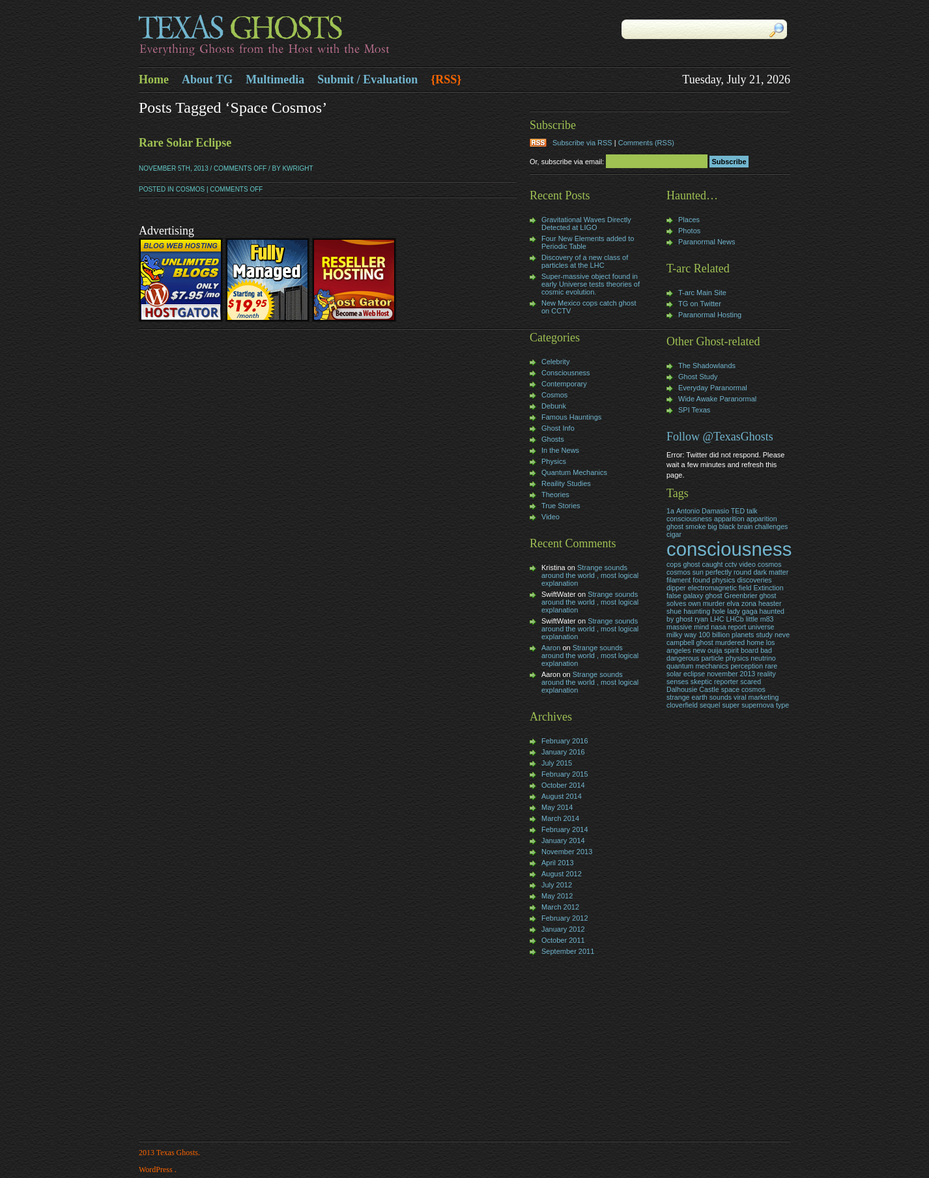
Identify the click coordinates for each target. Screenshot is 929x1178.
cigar (673, 534)
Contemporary (564, 384)
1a (670, 511)
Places (689, 219)
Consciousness (565, 373)
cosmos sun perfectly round (708, 572)
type (782, 705)
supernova (757, 705)
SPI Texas (694, 410)
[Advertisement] (569, 1049)
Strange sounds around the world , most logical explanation (589, 575)
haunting (696, 611)
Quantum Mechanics (574, 472)
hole (718, 611)
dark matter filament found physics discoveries (727, 576)
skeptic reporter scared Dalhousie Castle (713, 685)
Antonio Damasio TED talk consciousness (712, 515)
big (712, 526)
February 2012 (564, 918)
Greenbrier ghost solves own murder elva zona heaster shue (724, 603)
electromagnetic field (720, 588)
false (673, 595)
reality (766, 674)
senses (677, 681)
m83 (767, 619)
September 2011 (567, 951)
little (752, 619)
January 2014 (563, 840)
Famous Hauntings (571, 417)
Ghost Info (558, 428)
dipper (676, 588)
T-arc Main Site (702, 292)
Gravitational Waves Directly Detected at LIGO (586, 223)
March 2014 (560, 818)
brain (745, 526)
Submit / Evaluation (367, 79)
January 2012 (563, 929)
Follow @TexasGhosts (719, 436)
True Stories (560, 506)
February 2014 (564, 829)
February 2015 (564, 774)
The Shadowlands (707, 365)
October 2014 (563, 785)
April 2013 (557, 863)
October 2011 (563, 940)
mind (701, 627)
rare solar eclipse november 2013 (721, 670)
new (699, 650)
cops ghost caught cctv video (711, 564)
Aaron (550, 648)
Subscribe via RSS (582, 143)
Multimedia (275, 79)
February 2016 (564, 741)
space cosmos (743, 689)
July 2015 (556, 763)
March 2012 (560, 907)
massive (679, 627)
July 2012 (556, 885)
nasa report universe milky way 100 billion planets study (720, 631)
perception (746, 666)
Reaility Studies (566, 483)
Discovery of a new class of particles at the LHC (584, 261)
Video (550, 517)
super (730, 705)
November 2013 (566, 851)
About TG (207, 79)
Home (154, 79)
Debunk (553, 406)
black (727, 526)
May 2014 (557, 807)
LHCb (734, 619)
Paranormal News (706, 242)
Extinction (768, 588)
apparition (729, 519)
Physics (553, 461)
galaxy (693, 595)
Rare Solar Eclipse (185, 142)
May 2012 (557, 896)
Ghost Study (698, 377)
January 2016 (563, 752)
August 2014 (561, 796)
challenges (771, 526)
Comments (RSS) (646, 143)
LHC (717, 619)
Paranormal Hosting (709, 315)
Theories (555, 494)
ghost (713, 595)
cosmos (770, 564)
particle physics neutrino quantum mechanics (721, 662)
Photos (689, 231)
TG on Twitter (699, 304)
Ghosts (552, 439)
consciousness (729, 549)
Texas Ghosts (301, 36)
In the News (560, 450)
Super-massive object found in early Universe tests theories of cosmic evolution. (590, 284)
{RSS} (446, 79)
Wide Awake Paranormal (717, 399)
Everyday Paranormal (712, 388)
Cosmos (190, 189)
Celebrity (555, 362)
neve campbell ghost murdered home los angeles (728, 642)
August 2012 (561, 874)
